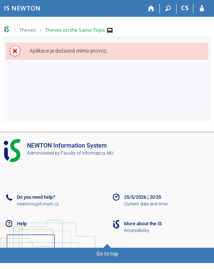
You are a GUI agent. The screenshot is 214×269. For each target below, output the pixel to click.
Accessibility (136, 230)
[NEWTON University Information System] (22, 8)
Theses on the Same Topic (75, 30)
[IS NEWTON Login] (201, 8)
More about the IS (143, 223)
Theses (27, 30)
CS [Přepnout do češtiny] (185, 8)
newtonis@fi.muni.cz (38, 204)
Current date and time (146, 204)
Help (22, 223)
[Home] (151, 8)
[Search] (168, 8)
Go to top (107, 254)
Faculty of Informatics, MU (87, 153)
